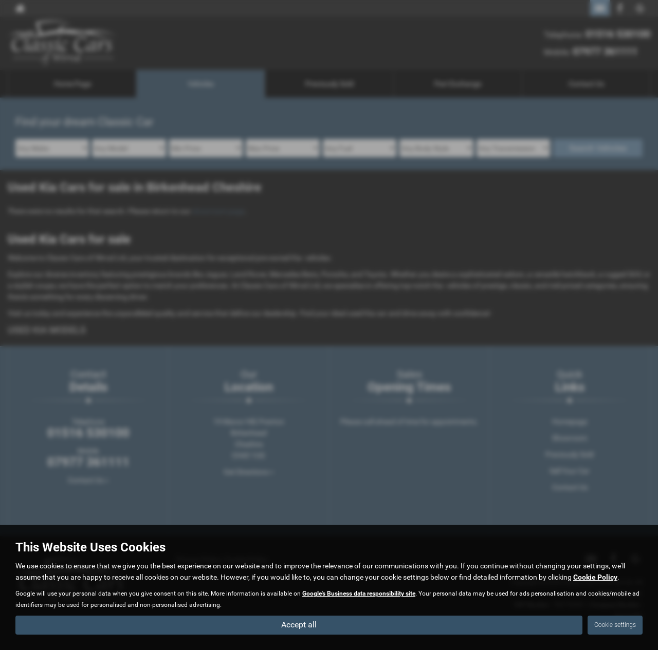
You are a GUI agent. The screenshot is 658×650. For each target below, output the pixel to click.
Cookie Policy (595, 577)
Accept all (299, 624)
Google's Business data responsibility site (358, 593)
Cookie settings (615, 624)
